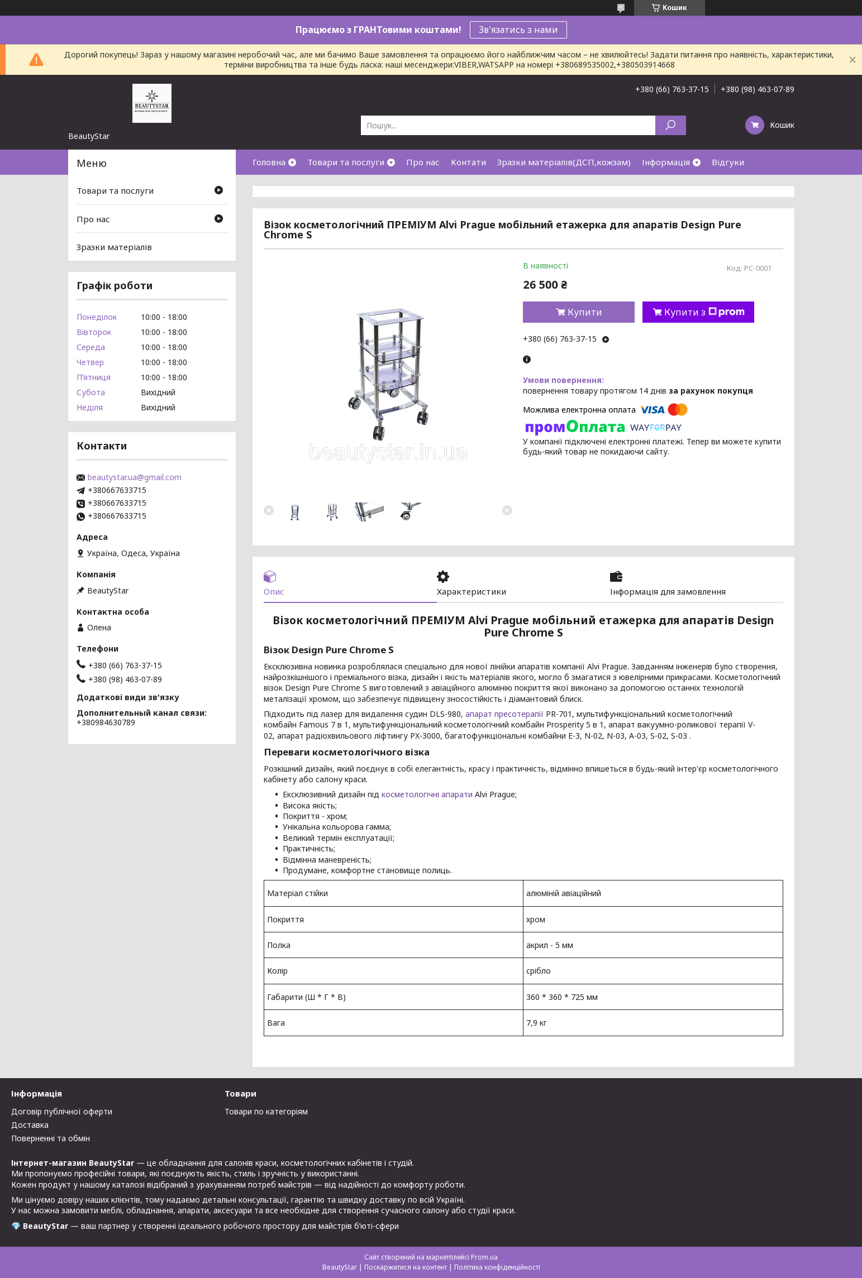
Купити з (704, 312)
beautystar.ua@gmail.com (135, 477)
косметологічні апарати (427, 794)
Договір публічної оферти (61, 1111)
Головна (269, 161)
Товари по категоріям (266, 1111)
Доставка (30, 1124)
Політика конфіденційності (497, 1267)
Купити (585, 312)
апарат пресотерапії (504, 714)
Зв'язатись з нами (518, 29)
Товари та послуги (345, 161)
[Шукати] (670, 125)
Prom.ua (484, 1257)
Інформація (666, 161)
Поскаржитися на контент (405, 1267)
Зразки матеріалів (114, 246)
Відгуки (728, 161)
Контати (468, 161)
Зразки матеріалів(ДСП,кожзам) (564, 161)
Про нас (423, 161)
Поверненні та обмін (50, 1138)
